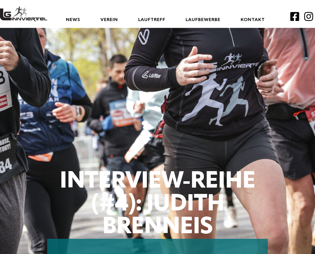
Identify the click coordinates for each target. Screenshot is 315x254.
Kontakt (253, 19)
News (73, 19)
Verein (109, 19)
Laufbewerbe (203, 19)
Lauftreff (151, 19)
